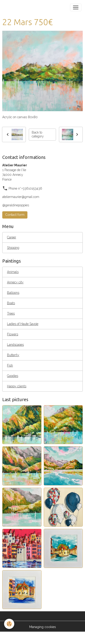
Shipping (13, 247)
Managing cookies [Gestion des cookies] (42, 627)
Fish (10, 365)
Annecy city (15, 282)
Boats (11, 303)
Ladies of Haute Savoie (22, 324)
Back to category (38, 134)
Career (11, 237)
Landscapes (15, 344)
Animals (13, 272)
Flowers (12, 334)
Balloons (13, 292)
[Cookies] (9, 624)
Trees (11, 313)
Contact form (14, 214)
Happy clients (16, 386)
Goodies (12, 376)
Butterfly (13, 355)
